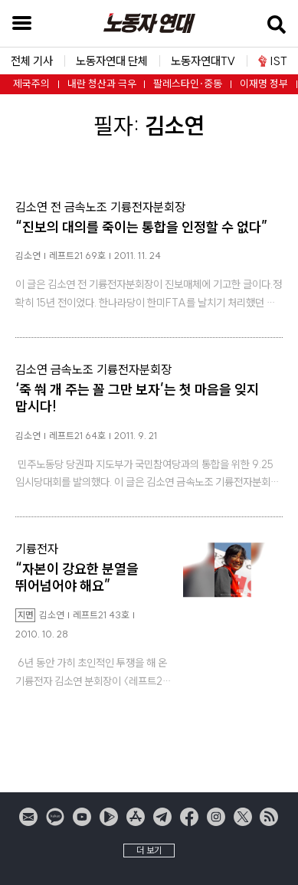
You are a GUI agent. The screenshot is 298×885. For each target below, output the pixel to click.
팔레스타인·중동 (187, 83)
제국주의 (31, 83)
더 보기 (149, 850)
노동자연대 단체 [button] (112, 61)
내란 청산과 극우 (101, 83)
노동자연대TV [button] (203, 61)
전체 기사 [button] (32, 61)
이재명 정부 (264, 83)
